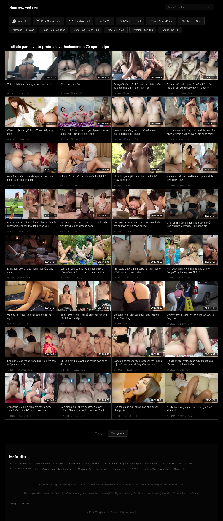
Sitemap (13, 504)
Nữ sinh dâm (185, 463)
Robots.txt (24, 504)
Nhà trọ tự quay (66, 469)
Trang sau (117, 433)
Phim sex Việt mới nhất (20, 463)
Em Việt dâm (110, 463)
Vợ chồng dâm (118, 469)
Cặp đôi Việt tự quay (130, 463)
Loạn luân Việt (148, 469)
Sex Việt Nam (43, 463)
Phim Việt (58, 463)
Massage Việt (85, 469)
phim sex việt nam (24, 7)
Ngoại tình (179, 469)
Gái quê (134, 468)
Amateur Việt (151, 463)
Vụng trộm (165, 469)
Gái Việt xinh (73, 463)
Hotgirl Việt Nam (91, 463)
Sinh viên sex (168, 463)
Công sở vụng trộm (45, 469)
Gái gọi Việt (102, 469)
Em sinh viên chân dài (20, 468)
